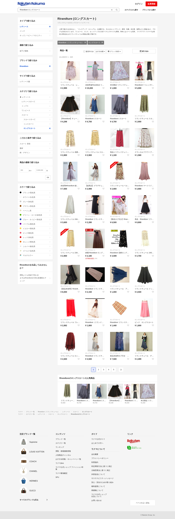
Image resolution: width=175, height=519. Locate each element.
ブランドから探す (149, 10)
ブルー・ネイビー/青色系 (35, 219)
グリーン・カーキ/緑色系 (35, 215)
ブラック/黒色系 (35, 193)
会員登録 (151, 4)
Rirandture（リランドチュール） (72, 42)
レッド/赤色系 (35, 237)
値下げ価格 (35, 51)
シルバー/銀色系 (35, 246)
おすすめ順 (100, 51)
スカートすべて (37, 119)
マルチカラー (35, 255)
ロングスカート (95, 42)
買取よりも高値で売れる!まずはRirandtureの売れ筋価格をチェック (35, 278)
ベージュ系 (35, 211)
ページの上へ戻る (142, 503)
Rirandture (35, 66)
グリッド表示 (114, 51)
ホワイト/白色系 (35, 197)
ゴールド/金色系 (35, 251)
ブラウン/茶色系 (35, 206)
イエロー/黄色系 (35, 228)
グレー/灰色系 (35, 202)
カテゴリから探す (131, 10)
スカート (36, 115)
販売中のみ (88, 51)
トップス (36, 106)
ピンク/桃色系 (35, 233)
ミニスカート (37, 124)
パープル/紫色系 (35, 224)
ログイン (139, 4)
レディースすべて (36, 102)
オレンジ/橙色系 (35, 242)
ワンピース (36, 110)
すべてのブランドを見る (29, 500)
